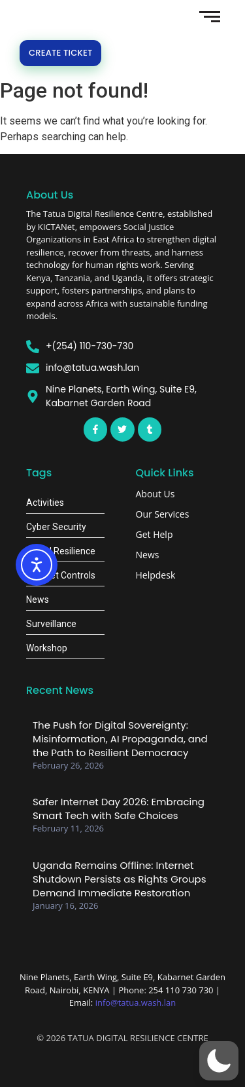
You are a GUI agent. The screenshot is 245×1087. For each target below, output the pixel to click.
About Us (155, 493)
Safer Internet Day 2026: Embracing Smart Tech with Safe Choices (118, 808)
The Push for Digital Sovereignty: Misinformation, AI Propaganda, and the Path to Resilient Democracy (120, 738)
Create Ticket (60, 53)
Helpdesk (156, 575)
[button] (218, 1060)
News (147, 554)
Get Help (154, 534)
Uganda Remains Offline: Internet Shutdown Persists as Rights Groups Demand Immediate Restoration (119, 879)
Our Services (162, 514)
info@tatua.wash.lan (135, 1002)
